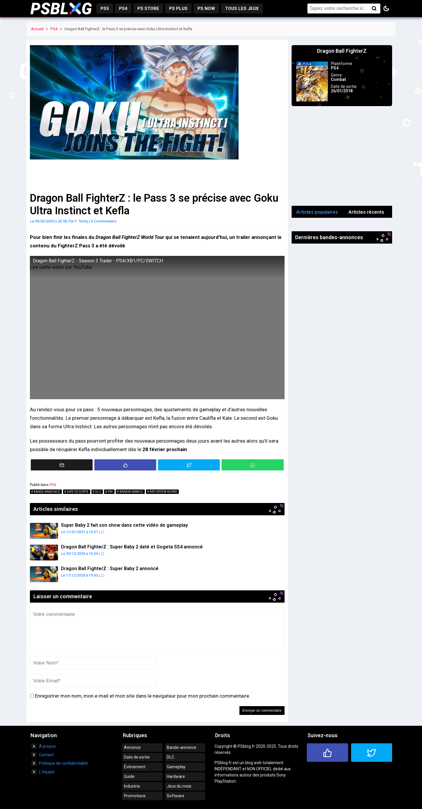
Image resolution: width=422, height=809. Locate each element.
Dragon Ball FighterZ (342, 51)
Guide (129, 776)
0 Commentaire (103, 221)
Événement (134, 766)
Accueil (37, 29)
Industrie (132, 786)
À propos (47, 746)
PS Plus (178, 8)
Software (175, 795)
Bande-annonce (47, 491)
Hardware (176, 776)
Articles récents (366, 212)
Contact (46, 754)
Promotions (135, 795)
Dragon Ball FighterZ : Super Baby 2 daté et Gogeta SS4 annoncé (132, 547)
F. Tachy (81, 221)
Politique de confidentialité (63, 763)
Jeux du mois (179, 786)
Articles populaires (317, 212)
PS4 (123, 8)
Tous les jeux (242, 8)
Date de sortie (78, 491)
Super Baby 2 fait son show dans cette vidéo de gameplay (124, 525)
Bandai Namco (131, 491)
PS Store (148, 8)
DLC (98, 491)
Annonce (132, 747)
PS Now (206, 8)
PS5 (105, 8)
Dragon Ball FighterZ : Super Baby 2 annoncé (110, 568)
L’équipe (47, 771)
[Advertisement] (342, 156)
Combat (338, 79)
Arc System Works (163, 491)
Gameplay (176, 766)
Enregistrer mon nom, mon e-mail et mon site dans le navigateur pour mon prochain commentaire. (142, 696)
